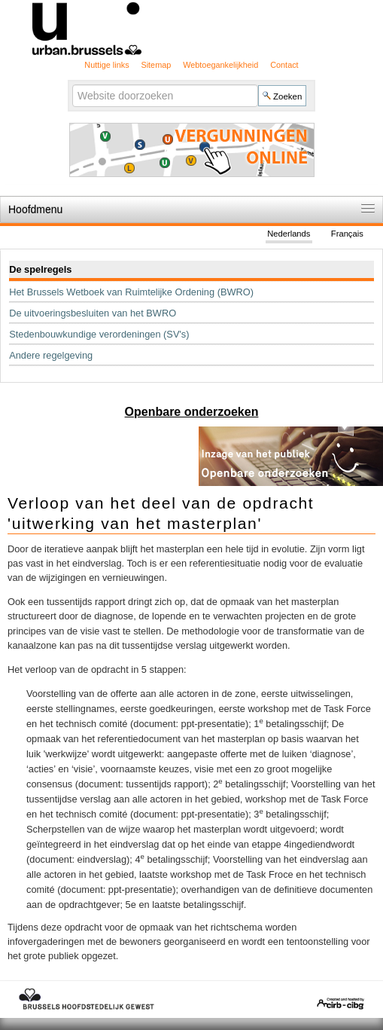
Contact (284, 64)
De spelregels (40, 269)
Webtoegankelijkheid (220, 64)
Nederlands (288, 233)
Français (347, 233)
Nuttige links (106, 64)
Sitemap (156, 64)
